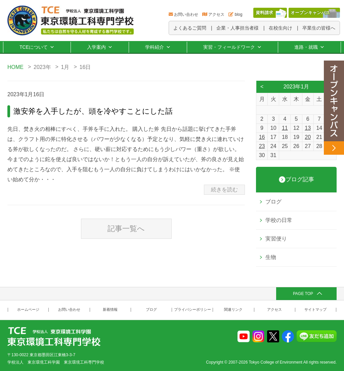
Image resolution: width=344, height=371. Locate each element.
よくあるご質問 (189, 28)
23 (262, 146)
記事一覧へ (126, 228)
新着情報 (110, 309)
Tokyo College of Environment (275, 362)
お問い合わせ (186, 14)
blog (239, 14)
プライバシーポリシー (192, 309)
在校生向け (280, 28)
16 (262, 137)
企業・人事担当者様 (237, 28)
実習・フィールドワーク (232, 47)
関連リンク (233, 309)
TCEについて (36, 47)
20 (308, 137)
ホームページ (28, 309)
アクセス (216, 14)
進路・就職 (309, 47)
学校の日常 (278, 220)
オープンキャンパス (310, 12)
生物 (270, 257)
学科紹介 (158, 47)
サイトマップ (315, 309)
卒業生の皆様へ (318, 28)
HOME (15, 67)
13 (308, 128)
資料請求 (264, 12)
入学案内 (100, 47)
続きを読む (224, 189)
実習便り (276, 239)
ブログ (273, 202)
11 (285, 128)
